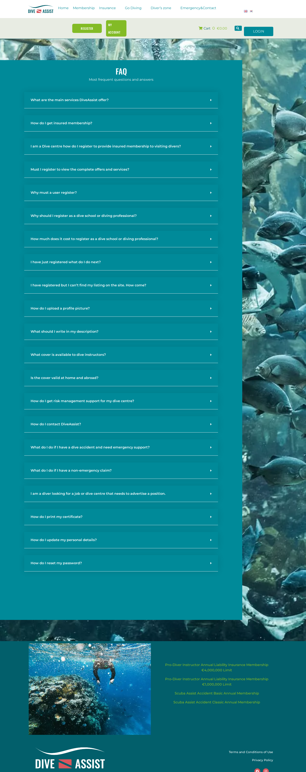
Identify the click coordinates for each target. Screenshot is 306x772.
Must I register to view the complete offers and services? (80, 162)
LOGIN (258, 25)
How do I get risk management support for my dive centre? (82, 394)
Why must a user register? (54, 186)
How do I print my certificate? (56, 510)
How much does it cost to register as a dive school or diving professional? (94, 232)
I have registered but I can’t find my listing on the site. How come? (88, 278)
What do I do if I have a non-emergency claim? (71, 463)
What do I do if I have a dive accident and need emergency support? (90, 440)
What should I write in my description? (64, 324)
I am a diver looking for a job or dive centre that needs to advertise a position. (98, 487)
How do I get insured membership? (61, 116)
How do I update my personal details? (64, 533)
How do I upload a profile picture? (60, 301)
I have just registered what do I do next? (66, 255)
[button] (110, 8)
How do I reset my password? (56, 556)
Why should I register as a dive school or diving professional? (84, 209)
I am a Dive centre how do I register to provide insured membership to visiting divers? (106, 139)
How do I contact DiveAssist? (56, 417)
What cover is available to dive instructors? (68, 348)
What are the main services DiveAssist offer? (70, 93)
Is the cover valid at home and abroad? (64, 371)
